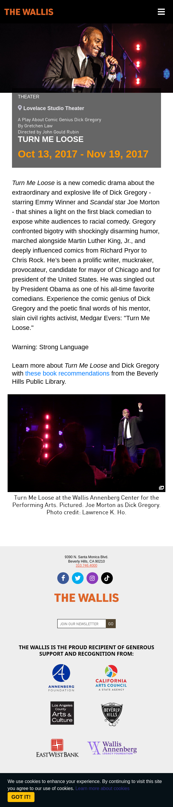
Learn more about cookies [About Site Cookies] (102, 788)
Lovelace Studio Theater (53, 108)
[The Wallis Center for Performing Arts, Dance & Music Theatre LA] (28, 12)
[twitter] (78, 578)
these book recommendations (67, 373)
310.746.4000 (86, 565)
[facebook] (63, 578)
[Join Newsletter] (81, 623)
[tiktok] (107, 578)
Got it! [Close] (21, 797)
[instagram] (92, 578)
